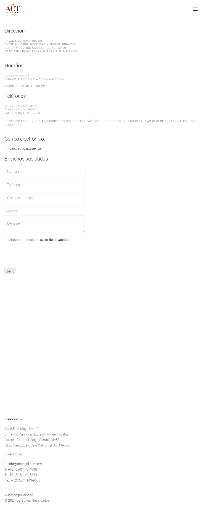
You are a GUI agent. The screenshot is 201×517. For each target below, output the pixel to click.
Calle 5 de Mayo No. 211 (23, 429)
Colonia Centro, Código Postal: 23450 (32, 440)
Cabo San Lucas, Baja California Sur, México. (38, 445)
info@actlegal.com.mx (23, 148)
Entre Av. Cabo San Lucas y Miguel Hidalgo (37, 434)
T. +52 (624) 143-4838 (20, 106)
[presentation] (39, 255)
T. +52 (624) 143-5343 (20, 109)
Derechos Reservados (33, 500)
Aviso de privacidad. (19, 495)
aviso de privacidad (54, 240)
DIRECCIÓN (13, 419)
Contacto (13, 454)
